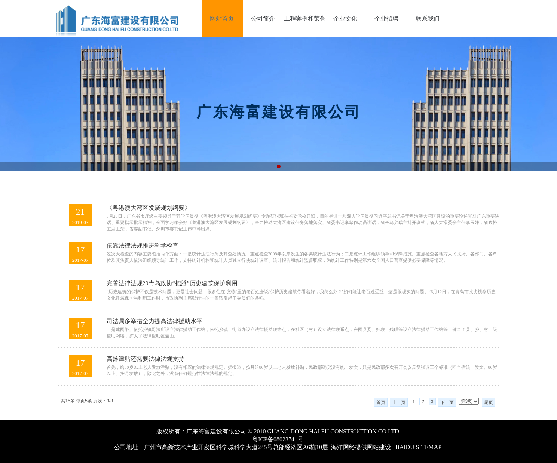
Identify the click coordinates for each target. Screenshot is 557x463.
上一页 (398, 402)
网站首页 (222, 18)
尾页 (488, 402)
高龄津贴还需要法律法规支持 (145, 359)
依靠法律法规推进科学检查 (142, 245)
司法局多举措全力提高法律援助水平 (154, 321)
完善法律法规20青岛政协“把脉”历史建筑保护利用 (172, 283)
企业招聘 (386, 18)
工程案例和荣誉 (304, 18)
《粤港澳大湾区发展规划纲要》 (148, 208)
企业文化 (345, 18)
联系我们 (428, 18)
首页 (380, 402)
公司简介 (263, 18)
